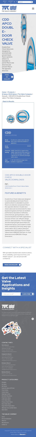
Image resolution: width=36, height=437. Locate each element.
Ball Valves (4, 386)
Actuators (4, 382)
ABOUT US (5, 2)
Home (4, 92)
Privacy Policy (13, 432)
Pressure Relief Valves (7, 402)
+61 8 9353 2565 (9, 350)
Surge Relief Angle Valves (8, 406)
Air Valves (4, 384)
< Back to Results (8, 101)
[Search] (25, 2)
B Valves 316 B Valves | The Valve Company (17, 94)
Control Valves (5, 392)
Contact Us (4, 424)
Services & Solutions (6, 418)
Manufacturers (5, 422)
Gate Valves (4, 409)
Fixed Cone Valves (6, 398)
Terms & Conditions (22, 432)
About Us (4, 420)
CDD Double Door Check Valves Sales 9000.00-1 (17, 187)
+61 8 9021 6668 (8, 359)
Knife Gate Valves (6, 400)
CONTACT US (10, 2)
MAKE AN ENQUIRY (7, 77)
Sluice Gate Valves (6, 404)
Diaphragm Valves (6, 394)
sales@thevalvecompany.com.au (9, 351)
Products (11, 92)
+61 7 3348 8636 (9, 368)
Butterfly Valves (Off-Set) (8, 388)
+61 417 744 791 (8, 373)
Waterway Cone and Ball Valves (9, 408)
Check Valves (5, 390)
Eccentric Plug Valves (7, 396)
